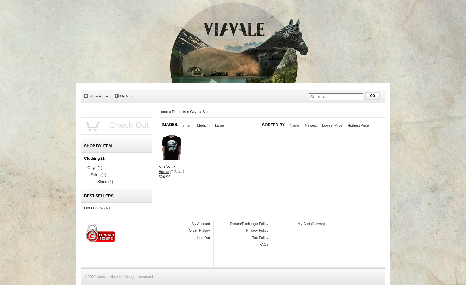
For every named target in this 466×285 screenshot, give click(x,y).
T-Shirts (103, 181)
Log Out (203, 237)
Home (163, 112)
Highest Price (358, 125)
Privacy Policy (257, 230)
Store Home (96, 96)
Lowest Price (332, 125)
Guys (194, 112)
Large (219, 125)
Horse (164, 172)
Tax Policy (260, 237)
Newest (311, 125)
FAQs (263, 244)
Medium (203, 125)
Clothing (95, 158)
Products (179, 112)
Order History (199, 230)
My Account (127, 96)
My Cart (304, 224)
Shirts (206, 112)
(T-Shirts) (177, 172)
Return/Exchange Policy (249, 224)
